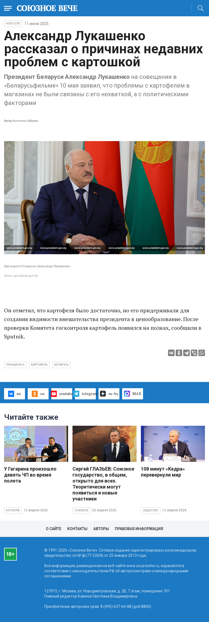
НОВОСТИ (13, 23)
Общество (151, 510)
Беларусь (61, 364)
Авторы (101, 529)
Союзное (81, 510)
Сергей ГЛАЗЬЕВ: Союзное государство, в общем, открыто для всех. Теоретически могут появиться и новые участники (103, 484)
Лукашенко (15, 364)
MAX (132, 394)
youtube (61, 394)
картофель (39, 364)
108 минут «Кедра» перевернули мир (163, 472)
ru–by (109, 394)
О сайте (53, 529)
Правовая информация (139, 529)
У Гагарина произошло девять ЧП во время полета (30, 475)
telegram (85, 394)
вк (14, 394)
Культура (13, 510)
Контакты (77, 529)
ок (38, 394)
